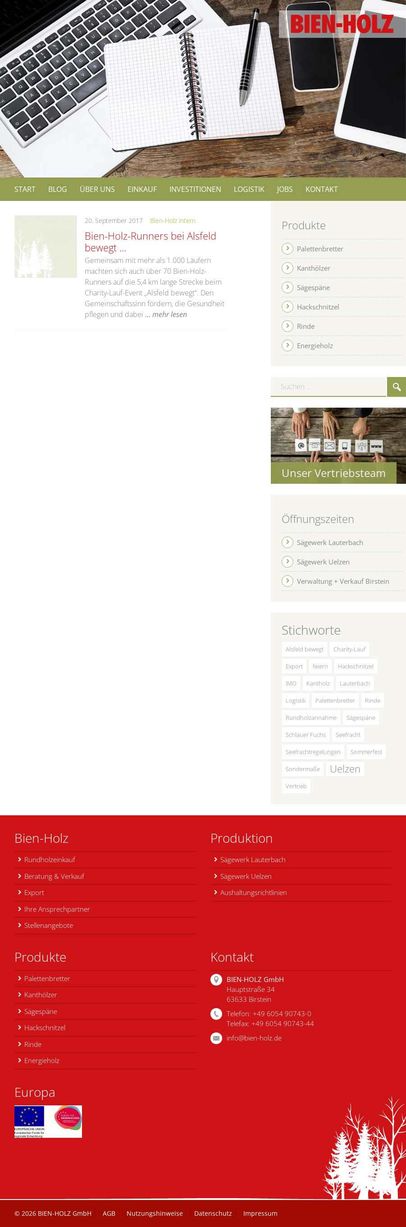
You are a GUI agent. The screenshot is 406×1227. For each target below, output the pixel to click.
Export (294, 666)
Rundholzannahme (311, 717)
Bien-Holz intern (173, 220)
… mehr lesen (166, 314)
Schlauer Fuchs (306, 735)
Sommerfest (366, 752)
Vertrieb (296, 786)
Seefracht (348, 735)
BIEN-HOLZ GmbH (64, 1213)
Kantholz (318, 683)
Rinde (372, 700)
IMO (291, 683)
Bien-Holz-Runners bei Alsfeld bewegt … (150, 241)
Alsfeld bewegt (305, 649)
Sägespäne (361, 717)
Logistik (296, 700)
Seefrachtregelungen (313, 752)
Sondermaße (303, 769)
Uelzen (345, 769)
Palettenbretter (335, 700)
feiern (320, 666)
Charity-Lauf (349, 649)
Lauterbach (355, 683)
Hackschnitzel (356, 666)
